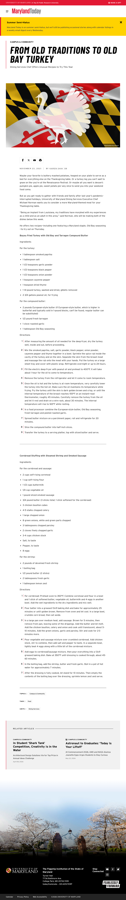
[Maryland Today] (26, 11)
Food (29, 701)
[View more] (77, 739)
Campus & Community (37, 694)
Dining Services (34, 709)
